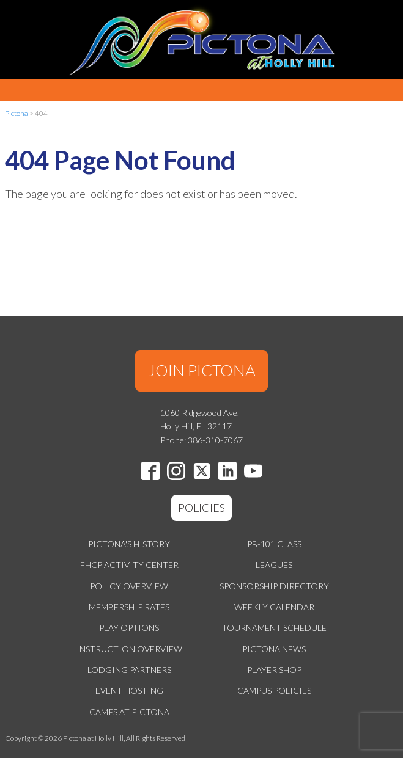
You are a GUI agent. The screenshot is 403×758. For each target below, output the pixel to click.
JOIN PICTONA (202, 370)
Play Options (129, 627)
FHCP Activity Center (129, 564)
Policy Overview (129, 586)
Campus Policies (274, 690)
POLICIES (201, 507)
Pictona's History (129, 544)
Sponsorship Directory (274, 586)
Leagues (274, 564)
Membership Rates (129, 607)
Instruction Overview (129, 649)
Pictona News (274, 649)
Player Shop (274, 670)
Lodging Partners (129, 670)
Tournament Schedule (274, 627)
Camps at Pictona (129, 712)
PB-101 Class (274, 544)
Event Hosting (129, 690)
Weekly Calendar (274, 607)
